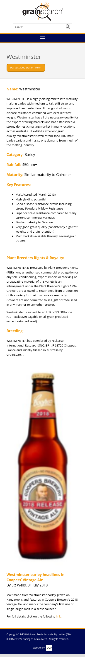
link (58, 616)
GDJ (48, 648)
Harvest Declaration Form (25, 67)
